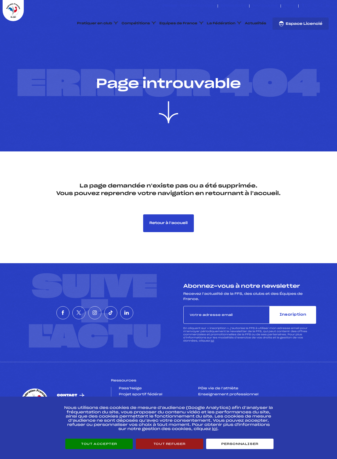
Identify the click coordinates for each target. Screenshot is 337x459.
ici (212, 341)
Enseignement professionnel (228, 394)
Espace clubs (233, 6)
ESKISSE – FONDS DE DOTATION (188, 6)
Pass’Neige (130, 388)
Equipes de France (178, 23)
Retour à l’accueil (168, 223)
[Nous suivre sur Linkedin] (327, 6)
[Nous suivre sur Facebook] (303, 6)
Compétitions (135, 23)
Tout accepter (99, 443)
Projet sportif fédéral (140, 394)
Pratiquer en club (94, 23)
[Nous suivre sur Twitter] (309, 6)
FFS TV (289, 6)
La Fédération (221, 23)
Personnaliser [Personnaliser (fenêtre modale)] (239, 443)
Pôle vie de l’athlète (218, 388)
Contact (67, 395)
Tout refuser (169, 443)
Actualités (255, 23)
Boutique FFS (265, 6)
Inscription (293, 314)
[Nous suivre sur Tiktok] (321, 6)
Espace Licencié (300, 23)
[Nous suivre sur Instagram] (315, 6)
